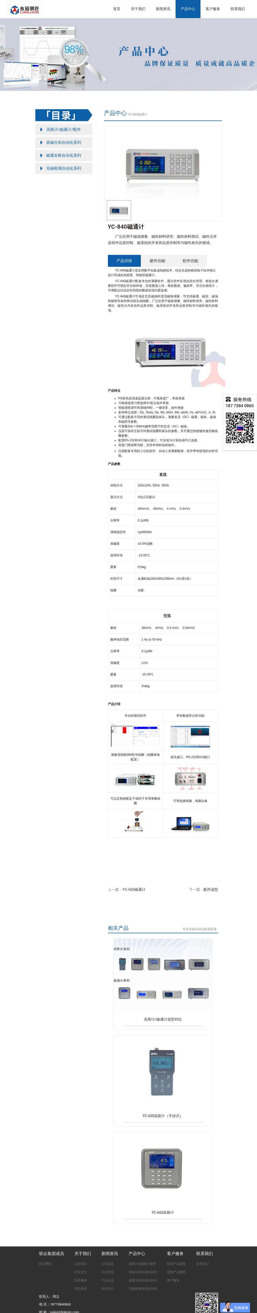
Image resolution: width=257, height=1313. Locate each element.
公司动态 (107, 1264)
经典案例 (80, 1280)
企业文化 (80, 1272)
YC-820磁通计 (133, 889)
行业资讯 (107, 1272)
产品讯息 (107, 1280)
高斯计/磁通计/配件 (142, 1264)
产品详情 (124, 261)
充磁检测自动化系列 (143, 1288)
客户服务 (173, 1280)
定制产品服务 (176, 1272)
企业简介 (80, 1264)
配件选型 (211, 889)
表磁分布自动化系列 (143, 1272)
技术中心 (107, 1288)
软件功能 (190, 261)
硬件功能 (157, 261)
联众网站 (45, 1264)
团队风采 (80, 1288)
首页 (116, 9)
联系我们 (238, 9)
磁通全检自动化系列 (143, 1280)
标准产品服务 (176, 1264)
